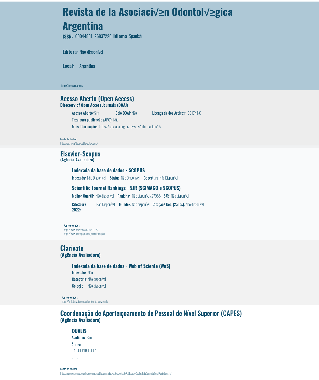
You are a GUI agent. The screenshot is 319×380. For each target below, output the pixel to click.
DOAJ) (123, 105)
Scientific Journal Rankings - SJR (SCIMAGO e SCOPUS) (126, 187)
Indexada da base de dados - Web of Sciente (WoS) (121, 265)
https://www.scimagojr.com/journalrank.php (84, 233)
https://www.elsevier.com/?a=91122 (81, 230)
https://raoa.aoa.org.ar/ (72, 85)
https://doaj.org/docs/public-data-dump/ (79, 143)
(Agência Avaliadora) (77, 159)
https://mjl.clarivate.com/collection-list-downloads (85, 301)
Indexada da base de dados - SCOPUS (108, 170)
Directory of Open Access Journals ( (89, 105)
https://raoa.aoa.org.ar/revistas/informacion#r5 (130, 126)
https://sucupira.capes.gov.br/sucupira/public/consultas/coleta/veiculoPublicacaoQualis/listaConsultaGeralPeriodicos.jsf (115, 373)
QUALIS (79, 330)
